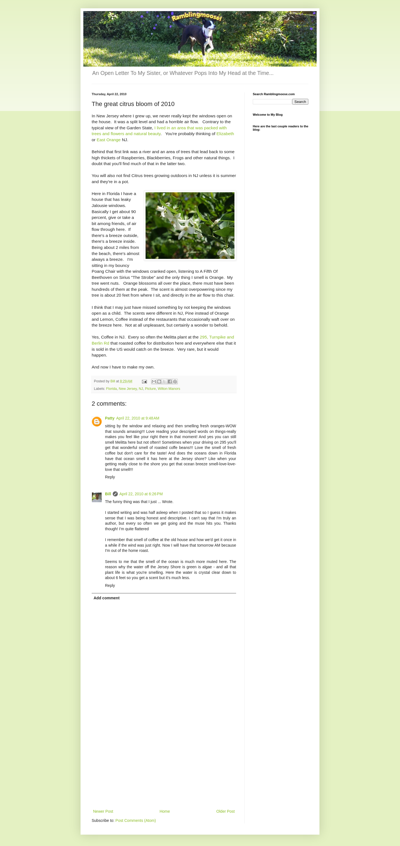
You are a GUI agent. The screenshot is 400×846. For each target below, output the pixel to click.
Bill (108, 494)
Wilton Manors (169, 389)
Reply (110, 477)
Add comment (106, 598)
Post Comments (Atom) (136, 820)
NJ (141, 389)
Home (164, 811)
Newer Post (103, 811)
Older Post (225, 811)
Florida (111, 389)
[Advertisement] (164, 766)
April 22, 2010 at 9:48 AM (137, 418)
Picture (150, 389)
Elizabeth (225, 133)
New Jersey (128, 389)
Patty (109, 418)
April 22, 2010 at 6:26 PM (141, 494)
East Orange (109, 139)
